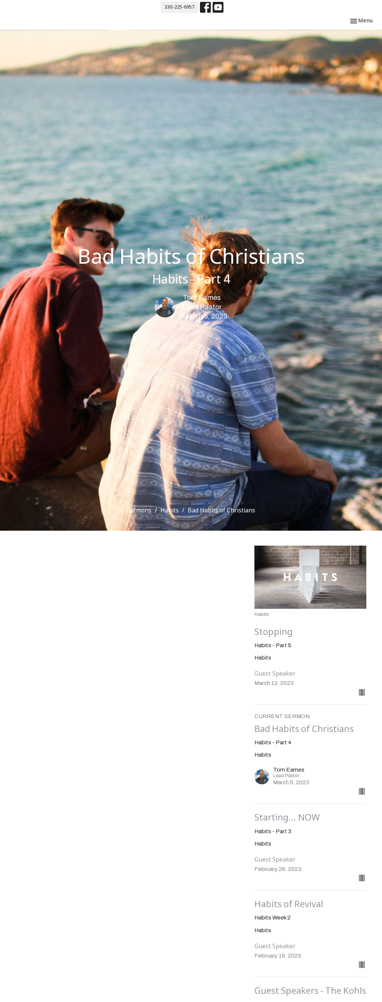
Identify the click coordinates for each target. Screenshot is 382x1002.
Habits (169, 511)
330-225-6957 (179, 7)
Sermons (139, 511)
